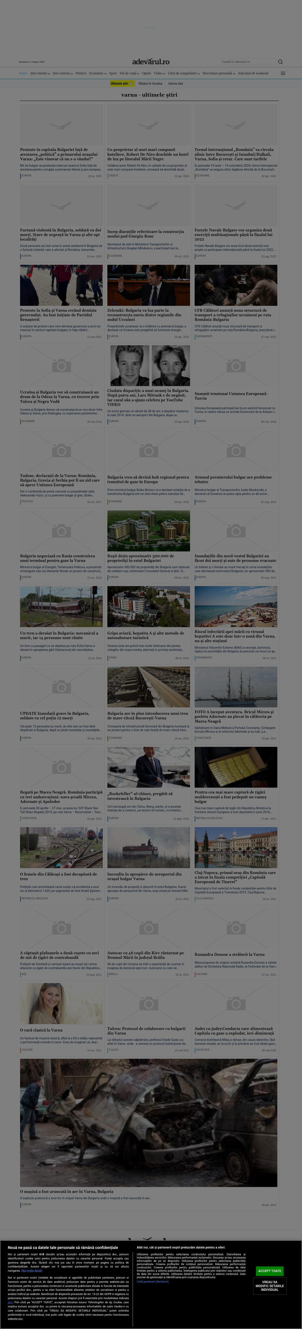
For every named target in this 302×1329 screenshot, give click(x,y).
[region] (151, 1284)
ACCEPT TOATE (269, 1271)
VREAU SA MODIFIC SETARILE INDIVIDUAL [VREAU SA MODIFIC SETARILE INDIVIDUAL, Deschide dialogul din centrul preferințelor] (270, 1286)
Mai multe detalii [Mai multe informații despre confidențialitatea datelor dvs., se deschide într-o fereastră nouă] (32, 1270)
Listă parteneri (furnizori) (153, 1281)
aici (10, 1302)
